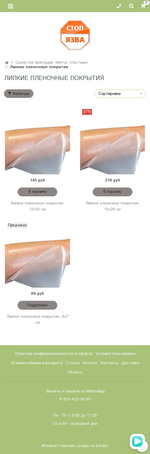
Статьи (72, 363)
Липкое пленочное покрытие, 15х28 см (112, 206)
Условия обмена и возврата (37, 363)
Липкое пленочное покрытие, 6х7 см (38, 320)
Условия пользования (115, 354)
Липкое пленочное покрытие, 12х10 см (37, 206)
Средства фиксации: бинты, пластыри (51, 62)
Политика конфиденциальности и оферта (53, 354)
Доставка (130, 363)
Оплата (75, 372)
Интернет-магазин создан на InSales (74, 446)
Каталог (90, 363)
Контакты (109, 363)
